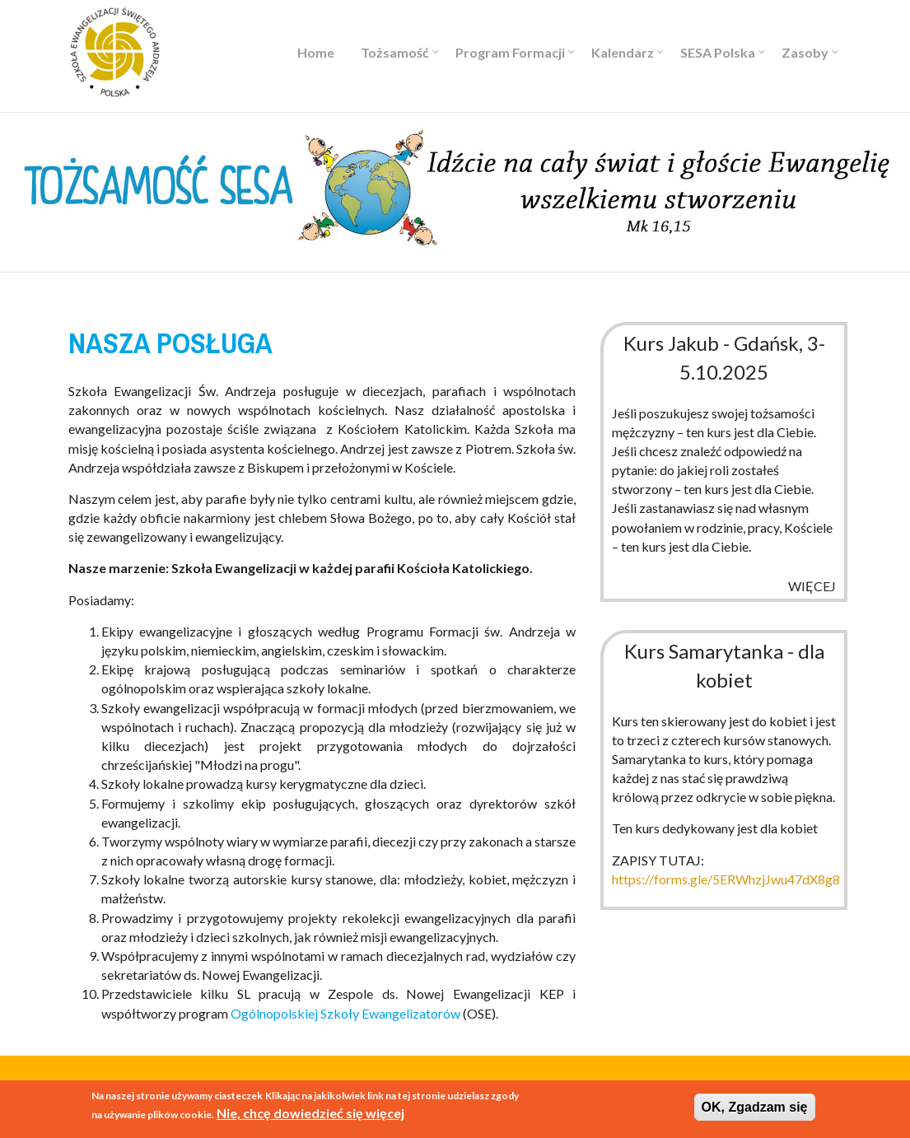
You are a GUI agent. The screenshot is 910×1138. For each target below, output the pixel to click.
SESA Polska (717, 52)
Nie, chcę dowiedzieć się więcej (310, 1114)
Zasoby (805, 52)
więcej (812, 586)
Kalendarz (622, 52)
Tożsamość (395, 52)
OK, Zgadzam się (755, 1108)
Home (315, 52)
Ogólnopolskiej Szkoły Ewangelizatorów (345, 1013)
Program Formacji (510, 52)
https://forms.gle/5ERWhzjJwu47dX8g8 (726, 879)
